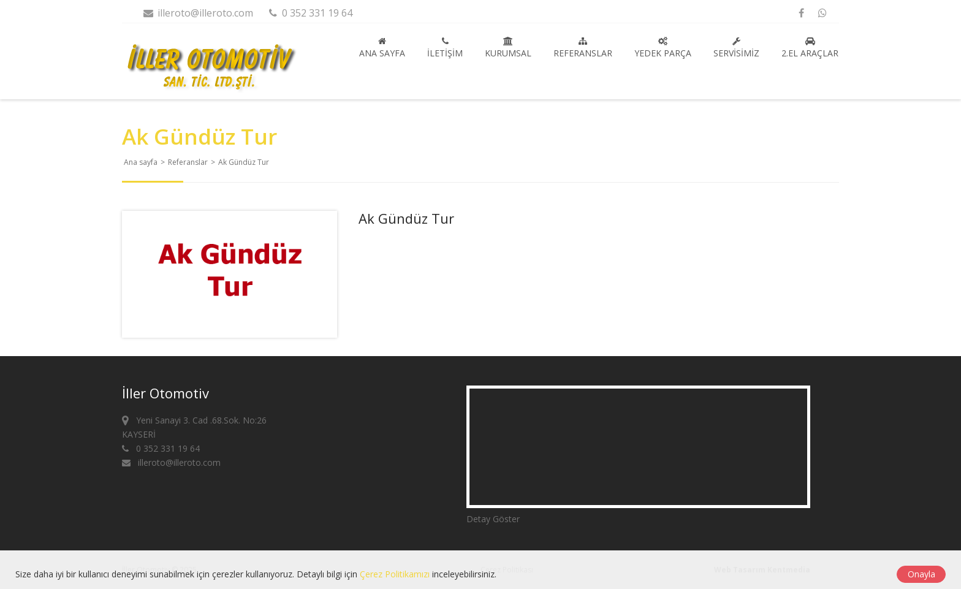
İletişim (445, 48)
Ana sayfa (382, 48)
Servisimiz (736, 48)
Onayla (921, 574)
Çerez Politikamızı (395, 574)
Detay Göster (493, 519)
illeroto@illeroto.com (197, 13)
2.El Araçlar (809, 48)
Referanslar (582, 48)
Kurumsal (508, 48)
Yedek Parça (662, 48)
